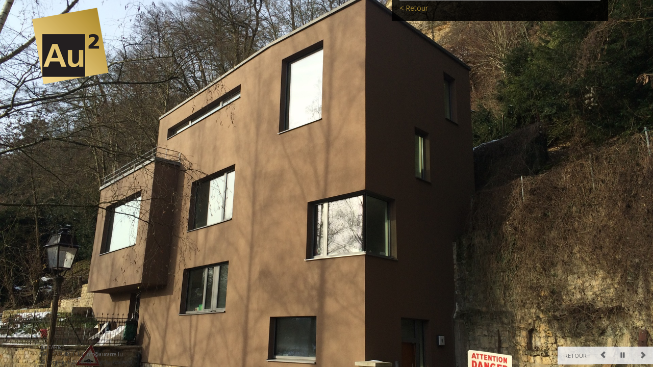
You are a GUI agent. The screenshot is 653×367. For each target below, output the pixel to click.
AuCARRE (52, 347)
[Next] (643, 355)
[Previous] (603, 355)
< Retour (413, 22)
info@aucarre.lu (104, 354)
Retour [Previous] (575, 355)
